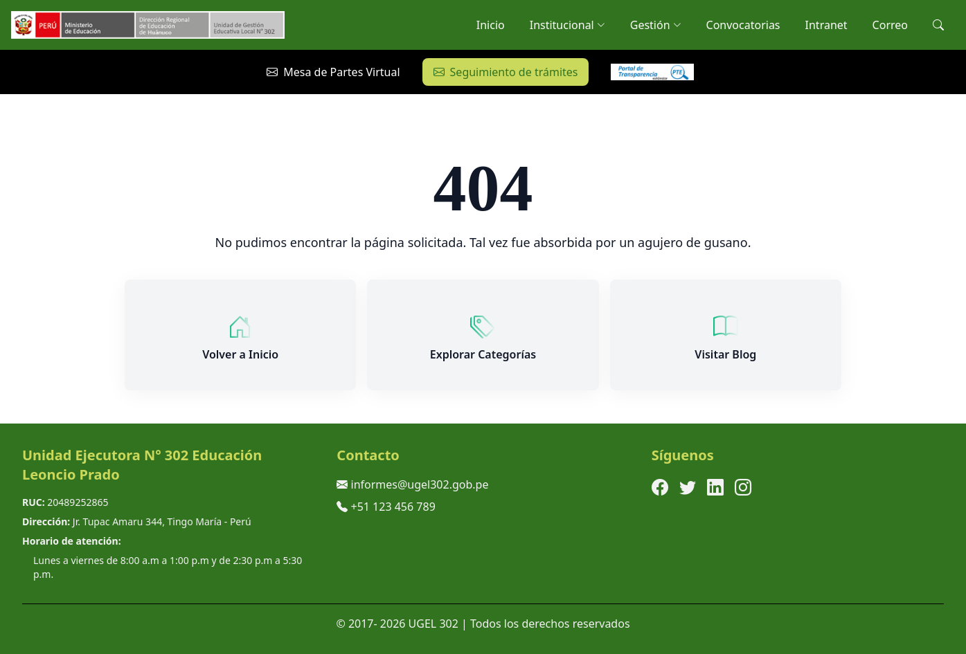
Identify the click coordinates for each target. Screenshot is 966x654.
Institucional (567, 25)
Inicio (490, 25)
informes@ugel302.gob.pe (420, 484)
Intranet (826, 25)
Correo (890, 25)
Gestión (655, 25)
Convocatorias (743, 25)
